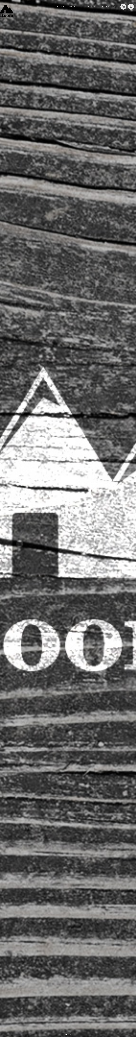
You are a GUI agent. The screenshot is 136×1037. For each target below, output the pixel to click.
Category (90, 6)
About (73, 6)
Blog (105, 6)
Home (60, 6)
